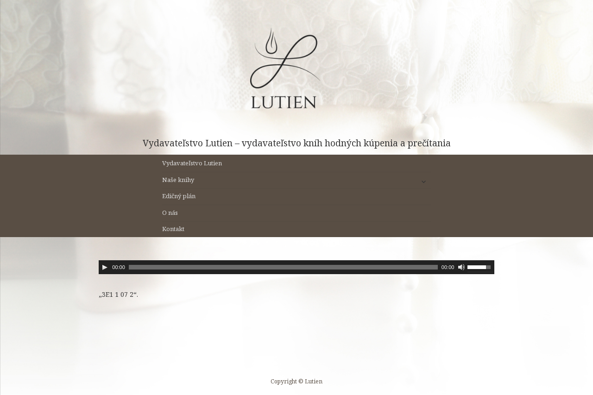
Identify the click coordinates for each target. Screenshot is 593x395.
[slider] (283, 267)
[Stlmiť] (461, 267)
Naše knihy (178, 180)
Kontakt (173, 229)
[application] (296, 267)
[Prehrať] (104, 267)
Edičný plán (179, 196)
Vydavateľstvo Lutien (192, 163)
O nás (170, 212)
